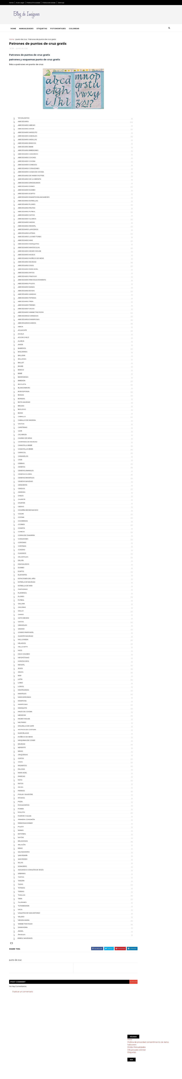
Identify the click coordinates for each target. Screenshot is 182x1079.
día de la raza (128, 193)
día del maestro (129, 223)
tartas (29, 878)
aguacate (30, 332)
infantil (29, 666)
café (28, 432)
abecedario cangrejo (36, 155)
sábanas (29, 875)
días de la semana (130, 240)
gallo (29, 612)
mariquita (30, 709)
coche (29, 515)
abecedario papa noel (36, 270)
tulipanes (30, 904)
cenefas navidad (33, 483)
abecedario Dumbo (34, 191)
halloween (31, 641)
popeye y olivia (32, 817)
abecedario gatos (34, 216)
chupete (29, 501)
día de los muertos (130, 210)
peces (28, 788)
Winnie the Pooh (33, 925)
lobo (28, 684)
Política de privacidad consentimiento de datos (140, 84)
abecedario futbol (34, 213)
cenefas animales (34, 472)
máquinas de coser (34, 742)
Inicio (121, 81)
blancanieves (32, 389)
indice (69, 1065)
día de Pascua (128, 163)
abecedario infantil (35, 227)
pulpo (29, 828)
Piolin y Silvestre (33, 796)
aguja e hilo (31, 339)
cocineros (31, 522)
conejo (29, 533)
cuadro (29, 551)
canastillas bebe (33, 450)
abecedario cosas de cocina (39, 173)
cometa (29, 529)
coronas (30, 544)
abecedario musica (34, 256)
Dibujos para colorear (128, 92)
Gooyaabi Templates (55, 1073)
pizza (28, 803)
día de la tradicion (130, 206)
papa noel (30, 774)
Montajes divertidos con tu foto (81, 1050)
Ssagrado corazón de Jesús (39, 871)
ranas (28, 832)
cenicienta (30, 486)
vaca (28, 911)
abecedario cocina (34, 162)
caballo (30, 418)
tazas (28, 886)
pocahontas (31, 806)
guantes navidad (33, 637)
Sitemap (69, 3)
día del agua (127, 215)
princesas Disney (33, 824)
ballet (29, 364)
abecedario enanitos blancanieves (42, 198)
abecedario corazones (36, 170)
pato (28, 781)
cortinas (30, 547)
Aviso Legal (28, 3)
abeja (28, 328)
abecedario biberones (36, 152)
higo (28, 652)
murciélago (31, 735)
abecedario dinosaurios (37, 184)
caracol (30, 454)
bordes (29, 400)
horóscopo (31, 663)
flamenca (30, 594)
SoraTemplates (31, 1073)
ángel (28, 932)
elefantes (30, 576)
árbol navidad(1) (33, 940)
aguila (29, 335)
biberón (29, 382)
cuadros (30, 555)
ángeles (29, 936)
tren (28, 900)
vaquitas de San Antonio (37, 914)
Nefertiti (30, 749)
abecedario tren (33, 303)
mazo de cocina (33, 713)
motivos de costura (35, 731)
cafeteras (30, 429)
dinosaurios (31, 565)
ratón (29, 839)
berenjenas (31, 378)
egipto (29, 573)
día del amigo (128, 219)
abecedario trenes (34, 306)
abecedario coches (35, 159)
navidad (29, 745)
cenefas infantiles (34, 479)
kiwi (27, 677)
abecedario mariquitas (36, 245)
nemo (28, 752)
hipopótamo (31, 659)
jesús (28, 670)
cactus (29, 425)
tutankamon (31, 907)
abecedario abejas (34, 126)
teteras (29, 889)
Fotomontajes (66, 28)
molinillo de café (34, 727)
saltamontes (32, 853)
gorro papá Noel (34, 634)
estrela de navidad (34, 583)
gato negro (31, 619)
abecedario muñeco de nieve (39, 260)
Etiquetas (50, 28)
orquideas (31, 756)
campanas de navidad (35, 443)
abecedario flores (34, 206)
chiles (28, 497)
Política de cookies (56, 3)
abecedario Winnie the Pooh (39, 314)
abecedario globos (35, 220)
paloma (29, 771)
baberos (30, 350)
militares (30, 724)
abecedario (31, 123)
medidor (30, 716)
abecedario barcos (35, 145)
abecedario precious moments (40, 281)
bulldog (30, 411)
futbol (29, 601)
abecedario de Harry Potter (39, 177)
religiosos (31, 842)
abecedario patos (34, 274)
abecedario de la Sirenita (37, 181)
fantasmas (31, 591)
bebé (28, 375)
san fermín (31, 857)
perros (29, 792)
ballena (29, 357)
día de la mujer (129, 189)
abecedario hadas (34, 224)
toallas (29, 896)
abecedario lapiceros (36, 231)
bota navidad (32, 404)
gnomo (29, 630)
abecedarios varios (35, 324)
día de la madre (129, 185)
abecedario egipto (34, 195)
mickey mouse (32, 720)
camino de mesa (33, 440)
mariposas (31, 706)
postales (126, 257)
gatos (29, 623)
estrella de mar (33, 587)
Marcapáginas (32, 699)
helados (30, 645)
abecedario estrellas (36, 202)
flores (29, 598)
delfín (29, 562)
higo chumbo (32, 655)
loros (29, 688)
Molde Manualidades (128, 89)
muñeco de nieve (33, 738)
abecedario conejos (35, 166)
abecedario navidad (35, 263)
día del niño (127, 232)
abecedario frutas (34, 209)
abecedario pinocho (35, 278)
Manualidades (34, 28)
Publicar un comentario (30, 993)
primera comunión (34, 821)
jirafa (28, 673)
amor (28, 346)
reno (28, 850)
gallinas (30, 609)
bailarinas (30, 353)
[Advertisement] (142, 55)
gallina (29, 605)
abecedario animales (35, 137)
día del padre (128, 236)
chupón (29, 504)
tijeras (29, 893)
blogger (109, 983)
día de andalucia (129, 172)
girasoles (30, 627)
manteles (30, 695)
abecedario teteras (35, 299)
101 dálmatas (31, 119)
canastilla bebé (33, 447)
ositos (29, 760)
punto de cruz (29, 39)
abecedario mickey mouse (37, 252)
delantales (31, 558)
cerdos (29, 490)
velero (29, 918)
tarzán (29, 882)
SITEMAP (71, 1062)
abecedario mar (33, 242)
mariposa (30, 702)
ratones (30, 835)
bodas (29, 396)
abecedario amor (34, 130)
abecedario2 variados (36, 317)
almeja (29, 342)
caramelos (31, 457)
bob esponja (32, 393)
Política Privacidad (41, 3)
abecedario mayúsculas (37, 249)
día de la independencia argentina (137, 181)
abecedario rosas (34, 292)
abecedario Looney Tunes (37, 238)
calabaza (30, 436)
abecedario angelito (35, 134)
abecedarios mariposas (37, 321)
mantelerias (31, 691)
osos (28, 763)
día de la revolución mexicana (136, 198)
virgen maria (32, 922)
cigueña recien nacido (36, 511)
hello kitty (31, 648)
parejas (29, 778)
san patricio (127, 262)
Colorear (82, 28)
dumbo (29, 569)
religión (30, 846)
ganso (29, 616)
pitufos (29, 799)
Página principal (74, 1044)
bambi (28, 368)
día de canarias (129, 176)
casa (28, 461)
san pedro (31, 860)
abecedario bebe (33, 148)
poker (29, 810)
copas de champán (34, 537)
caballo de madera (35, 421)
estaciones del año (34, 580)
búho (28, 414)
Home (19, 3)
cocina (29, 519)
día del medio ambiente (132, 227)
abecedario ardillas (35, 141)
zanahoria (31, 929)
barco (29, 371)
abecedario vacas (34, 310)
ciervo (29, 508)
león (28, 681)
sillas (28, 864)
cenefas (29, 468)
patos (28, 785)
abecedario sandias (35, 296)
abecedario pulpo (34, 285)
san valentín (127, 266)
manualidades (128, 249)
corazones (31, 540)
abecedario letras (34, 234)
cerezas (29, 493)
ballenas (30, 360)
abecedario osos (34, 267)
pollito (29, 814)
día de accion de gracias (133, 168)
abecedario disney (34, 188)
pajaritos (30, 767)
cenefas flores (33, 476)
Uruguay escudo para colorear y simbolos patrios (145, 148)
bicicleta (30, 386)
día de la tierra (129, 202)
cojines (29, 526)
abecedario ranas (34, 288)
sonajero (30, 868)
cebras (29, 465)
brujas (29, 407)
